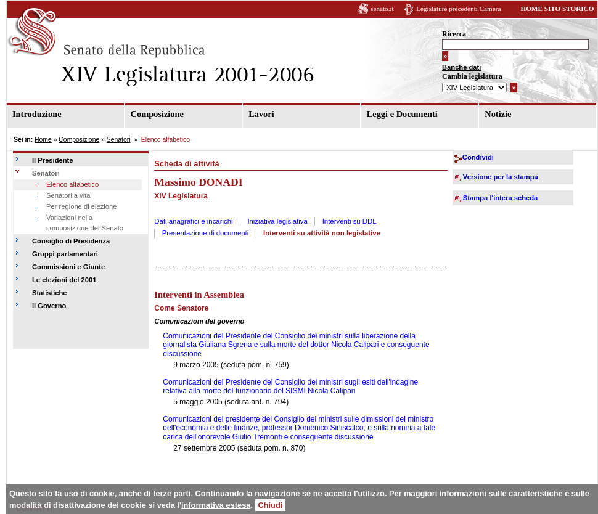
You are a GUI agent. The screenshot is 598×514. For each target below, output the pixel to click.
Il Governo (49, 305)
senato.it (382, 8)
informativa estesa (215, 505)
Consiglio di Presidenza (71, 241)
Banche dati (461, 67)
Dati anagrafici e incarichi (193, 221)
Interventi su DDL (349, 221)
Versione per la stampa (500, 177)
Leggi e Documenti (402, 114)
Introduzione (37, 114)
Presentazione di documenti (205, 233)
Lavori (261, 114)
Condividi (478, 157)
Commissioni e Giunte (68, 267)
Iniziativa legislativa (277, 221)
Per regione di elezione (81, 206)
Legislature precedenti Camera (458, 8)
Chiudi (270, 505)
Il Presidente (52, 160)
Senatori (119, 139)
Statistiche (49, 292)
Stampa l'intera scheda (500, 198)
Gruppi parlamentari (65, 254)
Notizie (498, 114)
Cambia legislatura (472, 76)
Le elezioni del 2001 (64, 280)
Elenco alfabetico (72, 184)
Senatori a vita (68, 195)
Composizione (157, 114)
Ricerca (454, 34)
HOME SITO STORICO (557, 8)
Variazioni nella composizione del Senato (84, 223)
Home (43, 139)
